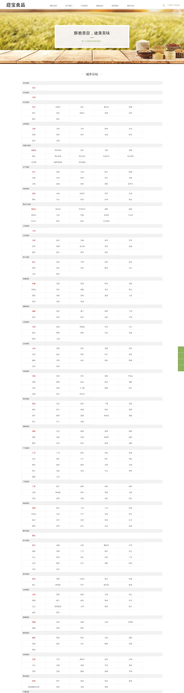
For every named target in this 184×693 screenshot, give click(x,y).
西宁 (51, 588)
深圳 (92, 390)
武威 (152, 567)
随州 (112, 353)
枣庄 (112, 304)
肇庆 (92, 396)
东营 (132, 304)
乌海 (92, 141)
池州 (72, 263)
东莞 (92, 402)
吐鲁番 (92, 613)
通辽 (132, 141)
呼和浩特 (51, 141)
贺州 (112, 424)
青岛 (72, 304)
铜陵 (31, 257)
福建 (31, 272)
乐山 (92, 476)
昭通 (132, 514)
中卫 (132, 604)
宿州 (132, 257)
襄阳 (31, 359)
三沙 (92, 439)
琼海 (112, 439)
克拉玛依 (72, 613)
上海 (31, 210)
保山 (112, 514)
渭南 (132, 551)
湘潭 (92, 368)
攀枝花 (92, 470)
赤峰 (112, 141)
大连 (72, 157)
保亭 (72, 451)
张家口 (31, 116)
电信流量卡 (26, 678)
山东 (31, 304)
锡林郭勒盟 (112, 147)
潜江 (51, 359)
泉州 (132, 272)
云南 (31, 514)
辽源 (112, 179)
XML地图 (115, 689)
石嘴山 (71, 604)
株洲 (72, 368)
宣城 (92, 263)
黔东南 (51, 504)
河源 (31, 402)
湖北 (31, 347)
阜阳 (112, 257)
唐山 (72, 110)
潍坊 (31, 310)
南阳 (152, 331)
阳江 (51, 402)
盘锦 (112, 163)
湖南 (31, 368)
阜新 (72, 163)
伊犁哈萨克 (132, 619)
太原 (51, 126)
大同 (72, 126)
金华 (31, 241)
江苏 (31, 219)
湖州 (132, 235)
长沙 (51, 368)
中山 (112, 402)
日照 (112, 310)
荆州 (51, 353)
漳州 (152, 272)
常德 (31, 374)
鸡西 (92, 194)
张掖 (31, 573)
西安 (51, 551)
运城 (51, 132)
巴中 (92, 482)
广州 (51, 390)
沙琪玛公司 (44, 671)
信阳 (51, 337)
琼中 (72, 445)
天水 (132, 567)
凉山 (31, 488)
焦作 (51, 331)
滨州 (51, 316)
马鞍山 (132, 251)
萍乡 (92, 288)
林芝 (31, 541)
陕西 (31, 551)
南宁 (51, 418)
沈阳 (51, 157)
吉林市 (71, 179)
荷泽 (72, 316)
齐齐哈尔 (72, 194)
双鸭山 (132, 194)
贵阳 (51, 498)
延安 (152, 551)
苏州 (132, 219)
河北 (31, 110)
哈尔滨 (51, 194)
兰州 (51, 567)
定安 (132, 445)
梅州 (132, 396)
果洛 (152, 588)
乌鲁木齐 (51, 613)
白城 (51, 185)
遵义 (92, 498)
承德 (51, 116)
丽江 (152, 514)
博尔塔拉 (152, 613)
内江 (72, 476)
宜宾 (152, 476)
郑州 (51, 325)
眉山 (132, 476)
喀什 (92, 619)
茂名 (72, 396)
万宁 (31, 445)
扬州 (92, 225)
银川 (51, 604)
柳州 (72, 418)
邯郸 (112, 110)
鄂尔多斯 (152, 141)
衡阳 (112, 368)
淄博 (92, 304)
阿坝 (132, 482)
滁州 (92, 257)
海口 (51, 439)
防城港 (152, 418)
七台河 (71, 200)
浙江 (31, 235)
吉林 (31, 179)
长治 (112, 126)
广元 (31, 476)
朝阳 (152, 163)
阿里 (152, 535)
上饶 (112, 294)
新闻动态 (99, 5)
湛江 (51, 396)
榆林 (51, 557)
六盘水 (71, 498)
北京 (31, 91)
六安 (31, 263)
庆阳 (92, 573)
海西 (51, 594)
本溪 (132, 157)
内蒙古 (31, 141)
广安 (31, 482)
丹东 (152, 157)
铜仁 (132, 498)
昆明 (51, 514)
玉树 (31, 594)
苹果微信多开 (92, 671)
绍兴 (152, 235)
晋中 (31, 132)
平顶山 (112, 325)
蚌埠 (92, 251)
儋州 (51, 451)
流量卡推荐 (42, 675)
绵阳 (152, 470)
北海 (132, 418)
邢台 (132, 110)
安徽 (31, 251)
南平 (31, 278)
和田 (112, 619)
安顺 (112, 498)
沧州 (72, 116)
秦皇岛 (92, 110)
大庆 (152, 194)
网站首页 (54, 5)
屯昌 (51, 445)
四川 (31, 470)
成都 (51, 470)
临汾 (92, 132)
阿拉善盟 (132, 147)
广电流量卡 (58, 675)
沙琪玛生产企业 (61, 671)
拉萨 (51, 535)
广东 (31, 390)
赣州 (31, 294)
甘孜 (152, 482)
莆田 (92, 272)
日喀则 (112, 535)
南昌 (51, 288)
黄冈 (72, 353)
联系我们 (114, 5)
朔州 (152, 126)
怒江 (31, 526)
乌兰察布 (72, 147)
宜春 (72, 294)
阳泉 (92, 126)
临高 (132, 451)
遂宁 (51, 476)
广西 (31, 418)
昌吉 (132, 613)
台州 (92, 241)
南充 (112, 476)
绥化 (132, 200)
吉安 (51, 294)
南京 (51, 219)
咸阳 (112, 551)
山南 (92, 535)
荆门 (152, 347)
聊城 (31, 316)
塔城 (152, 619)
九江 (112, 288)
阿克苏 (51, 619)
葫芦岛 (31, 169)
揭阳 (152, 402)
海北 (92, 588)
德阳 (132, 470)
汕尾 (152, 396)
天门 (72, 359)
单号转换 (40, 678)
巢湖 (152, 257)
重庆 (31, 461)
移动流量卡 (73, 675)
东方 (112, 445)
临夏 (152, 573)
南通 (152, 219)
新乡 (31, 331)
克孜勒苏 (72, 619)
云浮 (31, 408)
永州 (112, 374)
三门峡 (132, 331)
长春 (51, 179)
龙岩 (51, 278)
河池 (132, 424)
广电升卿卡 (70, 678)
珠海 (112, 390)
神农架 (152, 353)
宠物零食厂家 (26, 675)
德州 (152, 310)
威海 (92, 310)
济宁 (51, 310)
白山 (152, 179)
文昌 (152, 439)
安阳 (132, 325)
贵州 (31, 498)
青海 (31, 588)
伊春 (31, 200)
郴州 (92, 374)
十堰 (92, 347)
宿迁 (152, 225)
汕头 (132, 390)
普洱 (72, 526)
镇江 (112, 225)
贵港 (51, 424)
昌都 (72, 535)
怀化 (132, 374)
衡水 (112, 116)
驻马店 (92, 337)
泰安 (72, 310)
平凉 (51, 573)
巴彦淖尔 (51, 147)
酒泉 (72, 573)
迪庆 (51, 526)
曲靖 (72, 514)
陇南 (132, 573)
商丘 (31, 337)
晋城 (132, 126)
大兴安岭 (152, 200)
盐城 (72, 225)
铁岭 (132, 163)
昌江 (92, 451)
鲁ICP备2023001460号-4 (102, 689)
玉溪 (92, 514)
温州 (92, 235)
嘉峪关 (71, 567)
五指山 (132, 439)
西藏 (31, 535)
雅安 (72, 482)
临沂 (132, 310)
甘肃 (31, 567)
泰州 (132, 225)
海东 (72, 588)
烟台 (152, 304)
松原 (31, 185)
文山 (92, 520)
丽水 (112, 241)
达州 (51, 482)
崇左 (31, 430)
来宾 (152, 424)
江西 (31, 288)
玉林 (72, 424)
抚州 (92, 294)
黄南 (112, 588)
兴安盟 (92, 147)
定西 (112, 573)
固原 (112, 604)
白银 (112, 567)
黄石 (72, 347)
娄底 (152, 374)
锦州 (31, 163)
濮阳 (72, 331)
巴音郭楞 (31, 619)
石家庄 (51, 110)
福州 (51, 272)
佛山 (152, 390)
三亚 (72, 439)
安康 (72, 557)
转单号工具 (26, 681)
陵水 (92, 445)
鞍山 (92, 157)
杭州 (51, 235)
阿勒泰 (31, 625)
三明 (112, 272)
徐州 (92, 219)
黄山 (72, 257)
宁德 (72, 278)
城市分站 (130, 5)
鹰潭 (152, 288)
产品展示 (84, 5)
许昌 (92, 331)
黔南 (72, 504)
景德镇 (71, 288)
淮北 (152, 251)
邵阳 (132, 368)
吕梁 (112, 132)
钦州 (31, 424)
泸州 (112, 470)
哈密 (112, 613)
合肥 (51, 251)
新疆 (31, 613)
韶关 (72, 390)
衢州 (51, 241)
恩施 (132, 353)
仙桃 (92, 359)
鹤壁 (152, 325)
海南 (31, 439)
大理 (132, 520)
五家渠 (51, 625)
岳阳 (152, 368)
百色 (92, 424)
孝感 (31, 353)
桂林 (92, 418)
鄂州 (132, 347)
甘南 (31, 579)
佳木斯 (51, 200)
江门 (31, 396)
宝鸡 (92, 551)
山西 (31, 126)
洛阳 (92, 325)
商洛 (92, 557)
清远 (72, 402)
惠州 (112, 396)
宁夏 (31, 604)
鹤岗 (112, 194)
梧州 (112, 418)
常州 (112, 219)
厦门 (72, 272)
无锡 (72, 219)
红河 (72, 520)
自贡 (72, 470)
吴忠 (92, 604)
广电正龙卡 (54, 678)
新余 (132, 288)
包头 (72, 141)
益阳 (72, 374)
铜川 (72, 551)
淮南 (112, 251)
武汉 (51, 347)
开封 (72, 325)
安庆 (51, 257)
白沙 (31, 451)
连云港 (31, 225)
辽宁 (31, 157)
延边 (72, 185)
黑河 (112, 200)
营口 (51, 163)
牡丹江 (92, 200)
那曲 (132, 535)
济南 (51, 304)
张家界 (51, 374)
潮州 (132, 402)
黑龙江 (31, 194)
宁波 (72, 235)
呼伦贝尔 (31, 147)
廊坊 (92, 116)
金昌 (92, 567)
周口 (72, 337)
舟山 (72, 241)
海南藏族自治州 (132, 588)
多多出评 (77, 671)
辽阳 (92, 163)
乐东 (112, 451)
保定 (152, 110)
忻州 (72, 132)
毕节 (31, 504)
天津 (31, 100)
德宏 (152, 520)
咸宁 (92, 353)
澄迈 (152, 445)
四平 (92, 179)
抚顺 (112, 157)
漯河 (112, 331)
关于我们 (69, 5)
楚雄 (51, 520)
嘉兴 (112, 235)
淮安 (51, 225)
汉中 (31, 557)
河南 (31, 325)
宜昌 (112, 347)
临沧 (31, 520)
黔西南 (152, 498)
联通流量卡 (88, 675)
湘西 (31, 380)
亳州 (51, 263)
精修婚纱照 (85, 678)
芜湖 (72, 251)
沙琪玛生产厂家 (27, 671)
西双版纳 (112, 520)
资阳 (112, 482)
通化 (132, 179)
